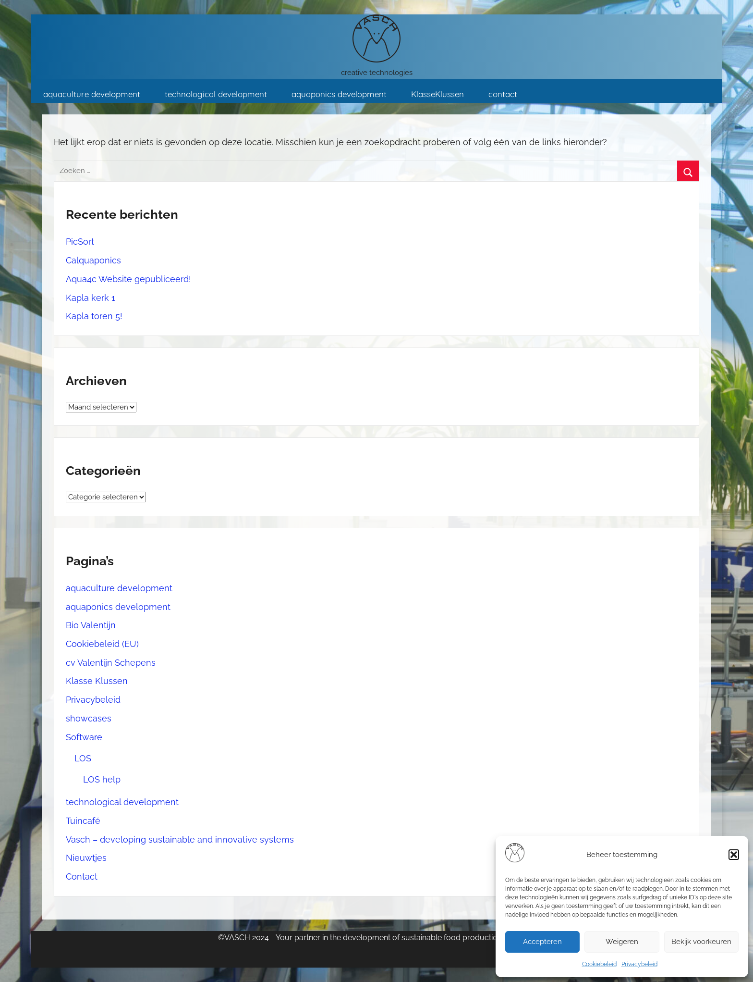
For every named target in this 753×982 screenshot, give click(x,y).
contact (502, 94)
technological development (216, 94)
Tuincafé (83, 821)
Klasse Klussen (97, 681)
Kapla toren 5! (94, 316)
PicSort (80, 241)
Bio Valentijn (91, 625)
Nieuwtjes (86, 858)
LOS (82, 758)
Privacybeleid (639, 964)
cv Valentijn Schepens (111, 663)
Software (84, 737)
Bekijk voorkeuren (701, 941)
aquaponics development (339, 94)
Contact (81, 876)
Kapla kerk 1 (90, 298)
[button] (734, 854)
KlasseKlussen (437, 94)
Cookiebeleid (599, 964)
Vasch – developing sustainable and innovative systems (180, 839)
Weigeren (622, 941)
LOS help (102, 779)
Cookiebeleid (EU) (102, 644)
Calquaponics (93, 260)
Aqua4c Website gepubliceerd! (128, 279)
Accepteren (542, 941)
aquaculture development (91, 94)
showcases (88, 718)
